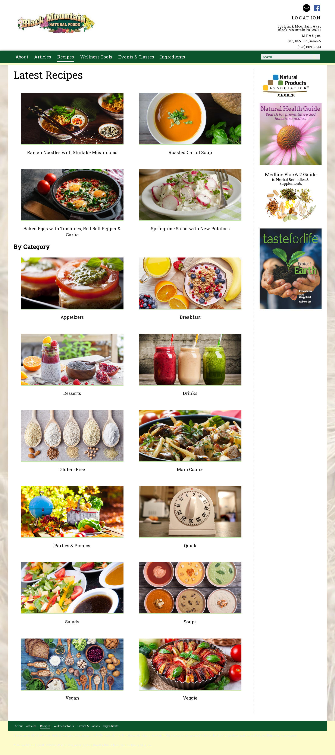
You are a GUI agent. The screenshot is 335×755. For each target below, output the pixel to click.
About (21, 57)
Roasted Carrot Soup (190, 152)
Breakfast (190, 317)
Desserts (72, 393)
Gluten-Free (72, 469)
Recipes (65, 57)
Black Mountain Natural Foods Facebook (317, 8)
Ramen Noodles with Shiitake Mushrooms (72, 152)
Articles (42, 57)
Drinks (190, 393)
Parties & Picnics (72, 545)
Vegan (72, 698)
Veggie (190, 698)
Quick (190, 545)
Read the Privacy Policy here (136, 745)
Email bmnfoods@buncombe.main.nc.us (306, 8)
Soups (190, 622)
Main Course (190, 469)
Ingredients (172, 57)
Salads (72, 622)
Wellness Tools (96, 57)
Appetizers (72, 317)
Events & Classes (136, 57)
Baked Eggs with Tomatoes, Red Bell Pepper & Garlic (72, 231)
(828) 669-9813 (309, 47)
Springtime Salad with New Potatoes (190, 228)
